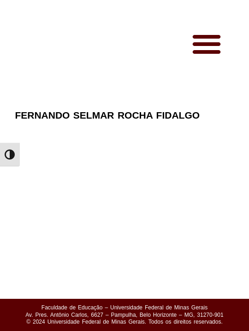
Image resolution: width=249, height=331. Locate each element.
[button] (207, 44)
